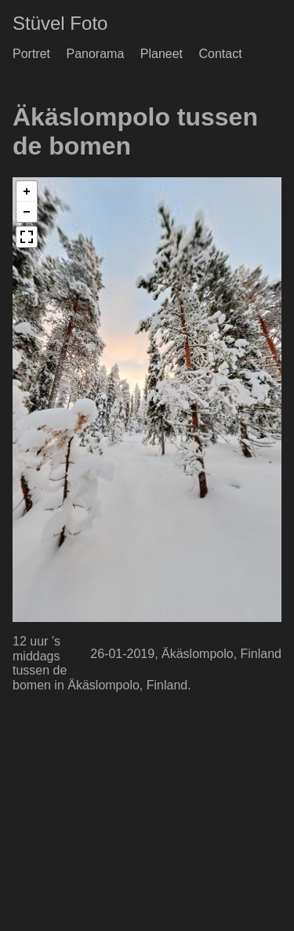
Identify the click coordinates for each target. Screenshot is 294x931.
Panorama (95, 53)
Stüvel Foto (60, 23)
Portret (31, 53)
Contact (219, 53)
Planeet (161, 53)
